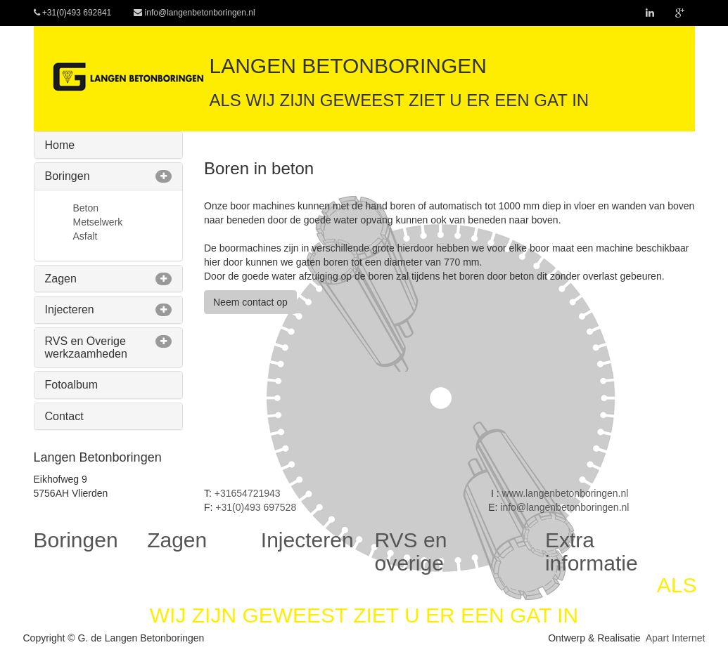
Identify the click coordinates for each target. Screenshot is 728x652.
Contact (64, 416)
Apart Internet (675, 638)
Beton (86, 208)
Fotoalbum (71, 385)
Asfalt (85, 236)
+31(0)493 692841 (73, 13)
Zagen (61, 279)
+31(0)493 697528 (255, 507)
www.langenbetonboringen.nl (565, 493)
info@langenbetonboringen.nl (194, 13)
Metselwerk (98, 222)
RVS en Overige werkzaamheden (86, 347)
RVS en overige (410, 551)
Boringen (67, 176)
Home (60, 145)
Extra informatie (591, 551)
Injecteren (69, 309)
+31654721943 (248, 493)
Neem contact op (250, 302)
